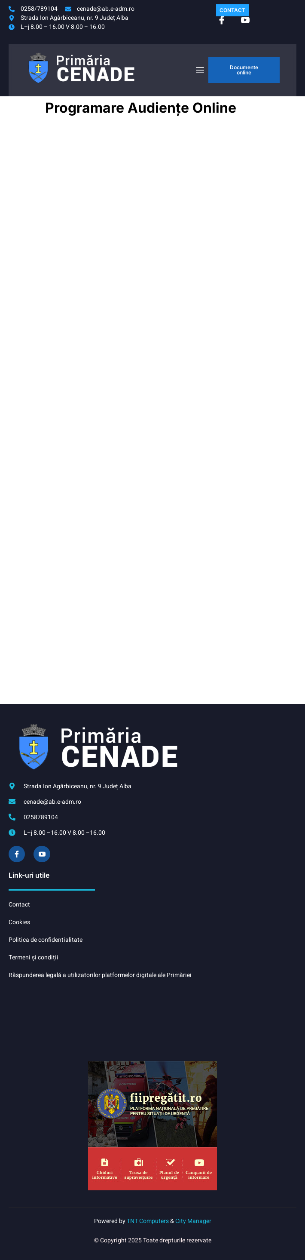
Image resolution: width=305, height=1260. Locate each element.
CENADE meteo (151, 1020)
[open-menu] (199, 70)
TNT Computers (148, 1221)
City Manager (193, 1221)
